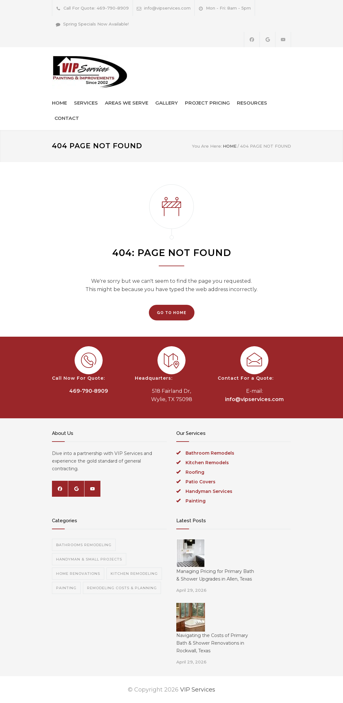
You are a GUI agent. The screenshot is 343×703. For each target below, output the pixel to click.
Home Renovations (78, 573)
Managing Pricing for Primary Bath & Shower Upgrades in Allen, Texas (215, 575)
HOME (59, 103)
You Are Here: (207, 146)
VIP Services (197, 689)
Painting (196, 501)
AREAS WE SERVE (126, 103)
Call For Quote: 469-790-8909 (96, 8)
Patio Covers (200, 482)
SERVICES (86, 103)
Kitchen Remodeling (134, 573)
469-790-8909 (88, 391)
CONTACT (67, 118)
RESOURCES (252, 103)
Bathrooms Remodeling (84, 545)
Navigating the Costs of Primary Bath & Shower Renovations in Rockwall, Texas (212, 643)
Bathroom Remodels (210, 453)
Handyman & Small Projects (89, 559)
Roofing (195, 472)
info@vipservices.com (167, 8)
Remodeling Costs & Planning (122, 588)
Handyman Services (209, 491)
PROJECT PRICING (207, 103)
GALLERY (166, 103)
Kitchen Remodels (207, 462)
